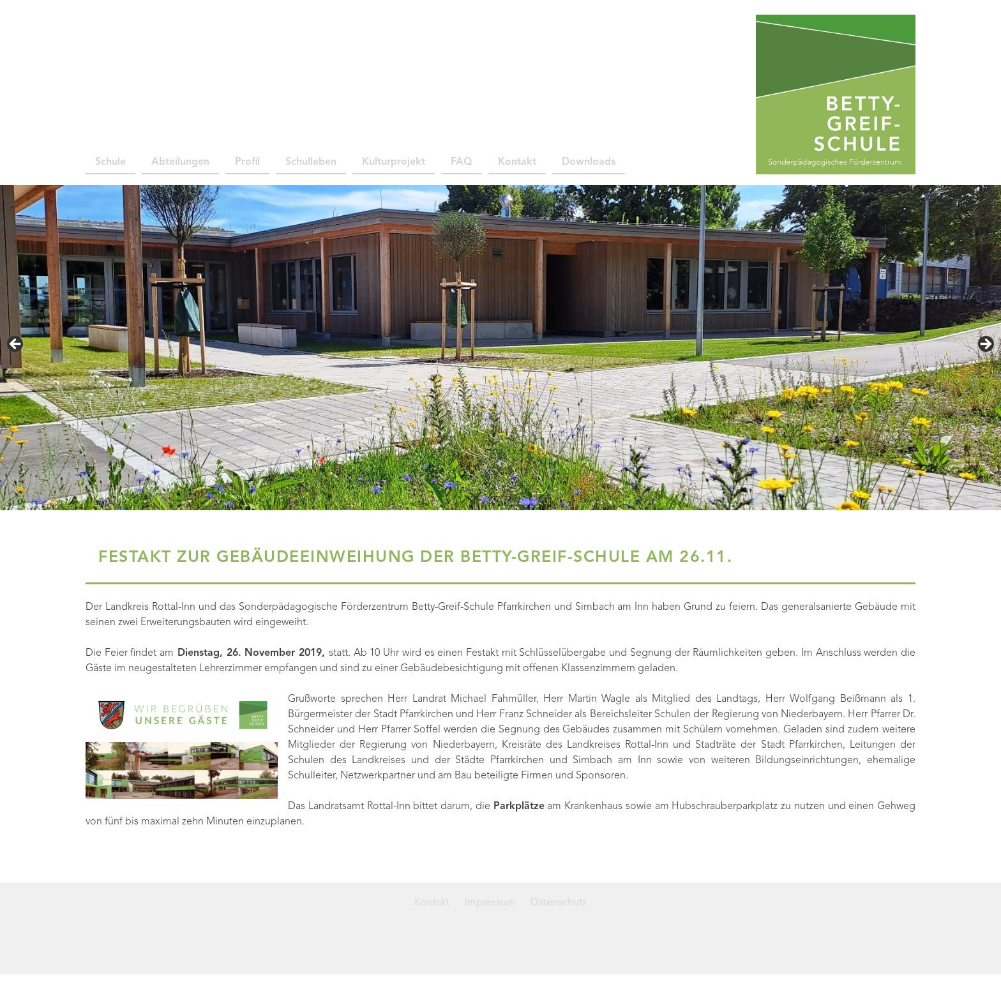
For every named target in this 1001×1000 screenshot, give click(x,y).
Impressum (490, 903)
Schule (110, 162)
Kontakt (517, 162)
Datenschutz (559, 903)
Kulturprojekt (393, 162)
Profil (247, 162)
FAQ (461, 162)
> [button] (985, 344)
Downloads (588, 162)
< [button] (16, 344)
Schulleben (310, 162)
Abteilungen (180, 162)
